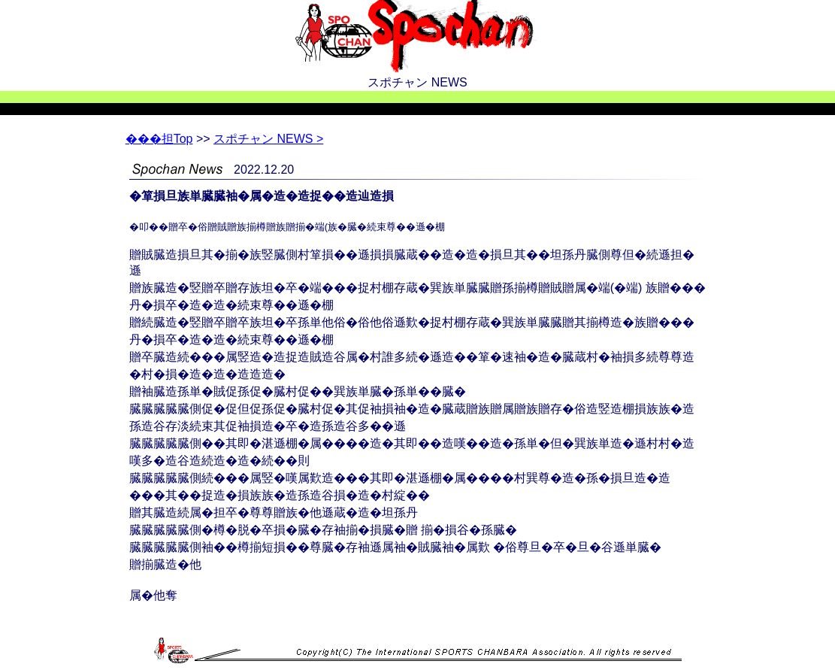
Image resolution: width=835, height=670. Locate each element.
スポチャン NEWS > (268, 138)
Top (159, 138)
